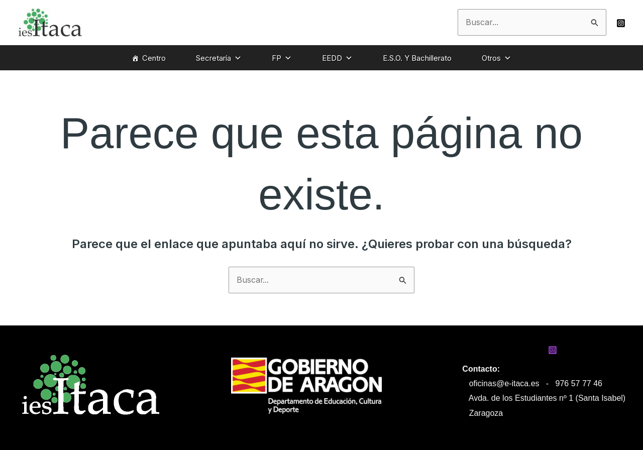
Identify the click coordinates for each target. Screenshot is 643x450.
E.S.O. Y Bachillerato (417, 58)
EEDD (337, 58)
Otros (496, 58)
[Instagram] (620, 23)
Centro (154, 58)
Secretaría (219, 58)
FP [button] (282, 58)
